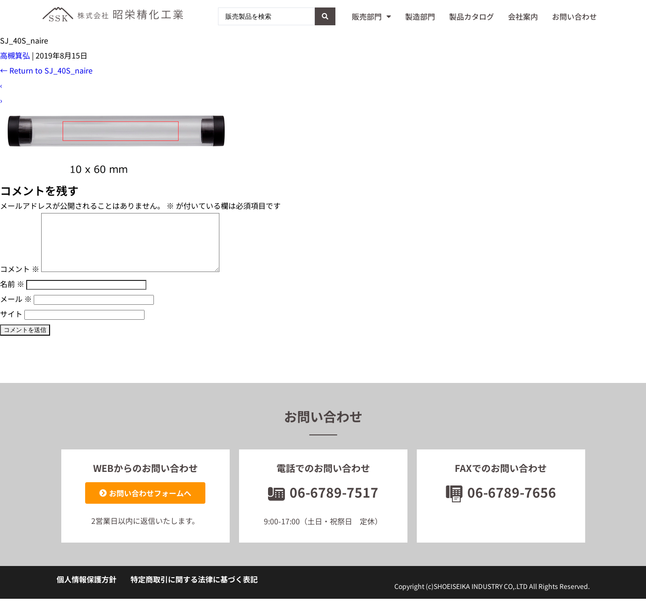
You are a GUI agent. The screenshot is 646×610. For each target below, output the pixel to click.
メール (16, 310)
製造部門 (420, 16)
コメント (19, 280)
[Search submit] (325, 16)
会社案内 (523, 16)
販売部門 (371, 16)
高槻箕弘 (15, 55)
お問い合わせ (574, 16)
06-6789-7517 (323, 503)
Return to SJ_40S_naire (46, 70)
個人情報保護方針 (86, 590)
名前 (12, 295)
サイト (11, 325)
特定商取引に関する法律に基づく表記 (194, 590)
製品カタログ (471, 16)
